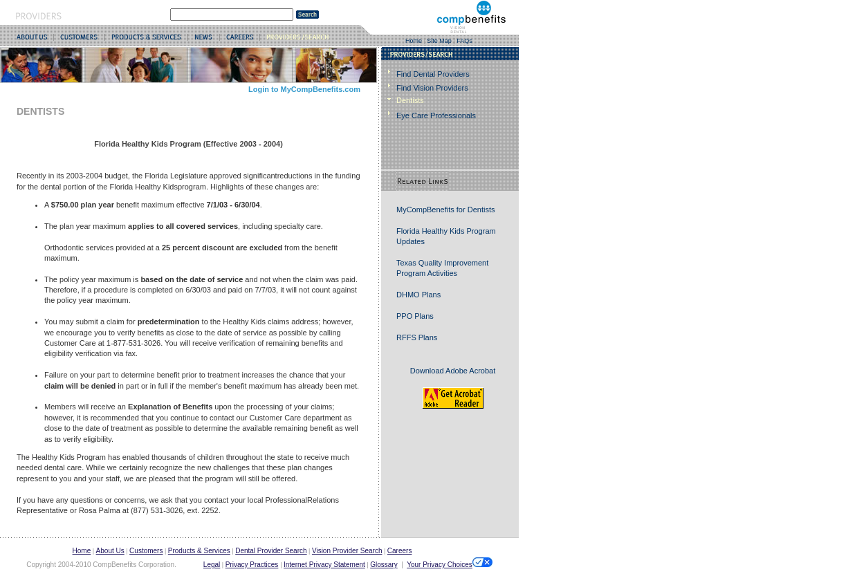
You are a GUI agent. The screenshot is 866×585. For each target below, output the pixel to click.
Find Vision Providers (432, 88)
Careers (399, 551)
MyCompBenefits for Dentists (445, 209)
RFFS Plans (416, 337)
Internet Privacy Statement (324, 564)
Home (413, 40)
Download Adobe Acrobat (453, 370)
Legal (211, 564)
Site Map (439, 40)
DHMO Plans (418, 294)
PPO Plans (415, 316)
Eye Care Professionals (436, 115)
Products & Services (199, 551)
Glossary (383, 564)
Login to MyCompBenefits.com (304, 89)
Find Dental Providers (433, 74)
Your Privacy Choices (449, 562)
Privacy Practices (252, 564)
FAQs (464, 40)
